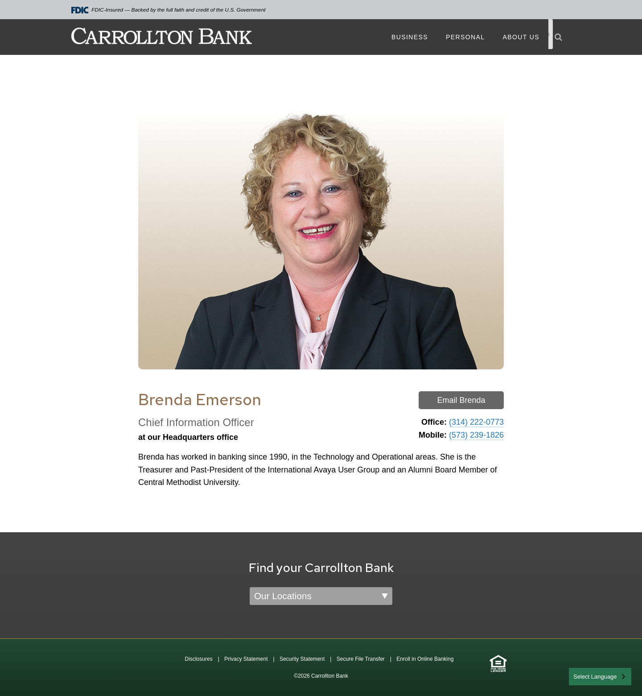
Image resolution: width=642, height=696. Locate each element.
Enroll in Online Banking (424, 659)
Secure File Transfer (361, 659)
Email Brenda (461, 400)
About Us (520, 37)
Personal (465, 37)
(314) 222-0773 (476, 422)
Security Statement (302, 659)
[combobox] (600, 676)
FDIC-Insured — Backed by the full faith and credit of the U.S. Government (168, 10)
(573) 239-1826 (476, 435)
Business (409, 37)
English (583, 675)
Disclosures (199, 659)
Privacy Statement (246, 659)
